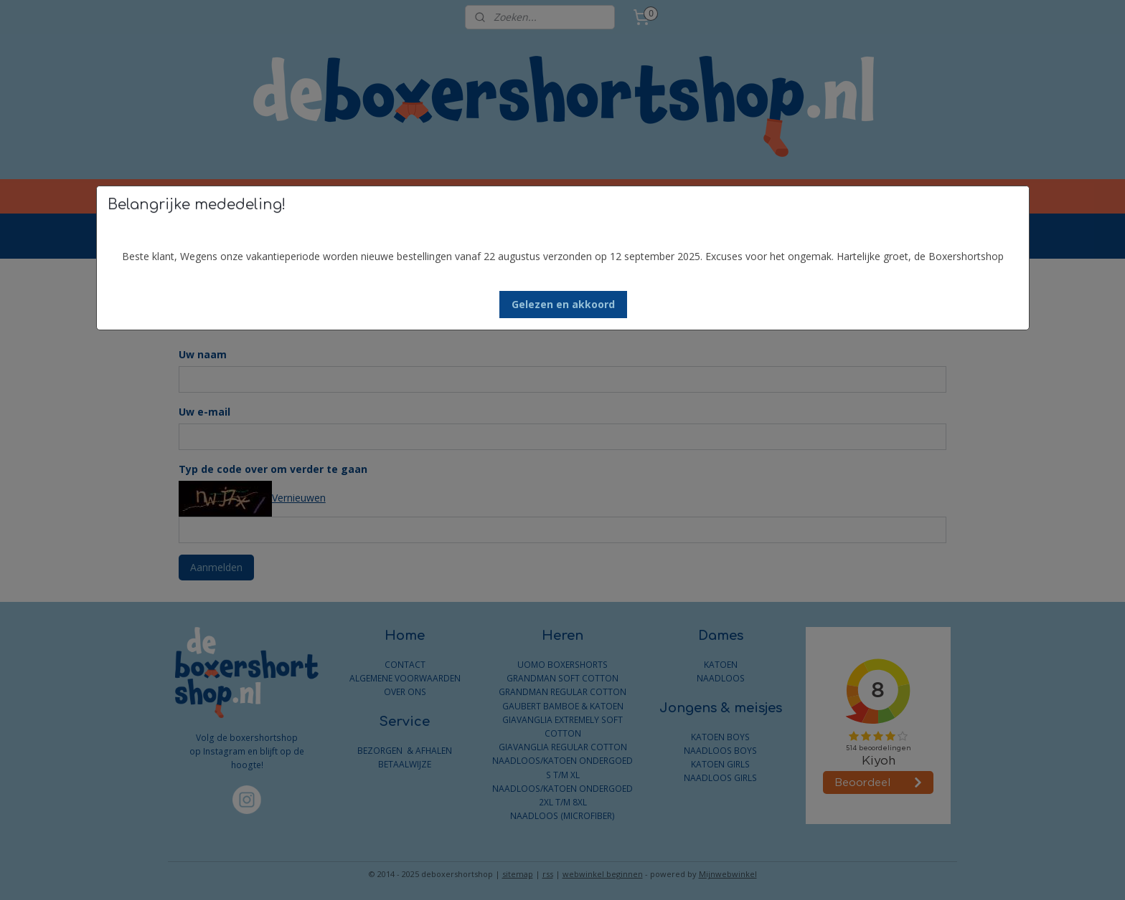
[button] (563, 304)
